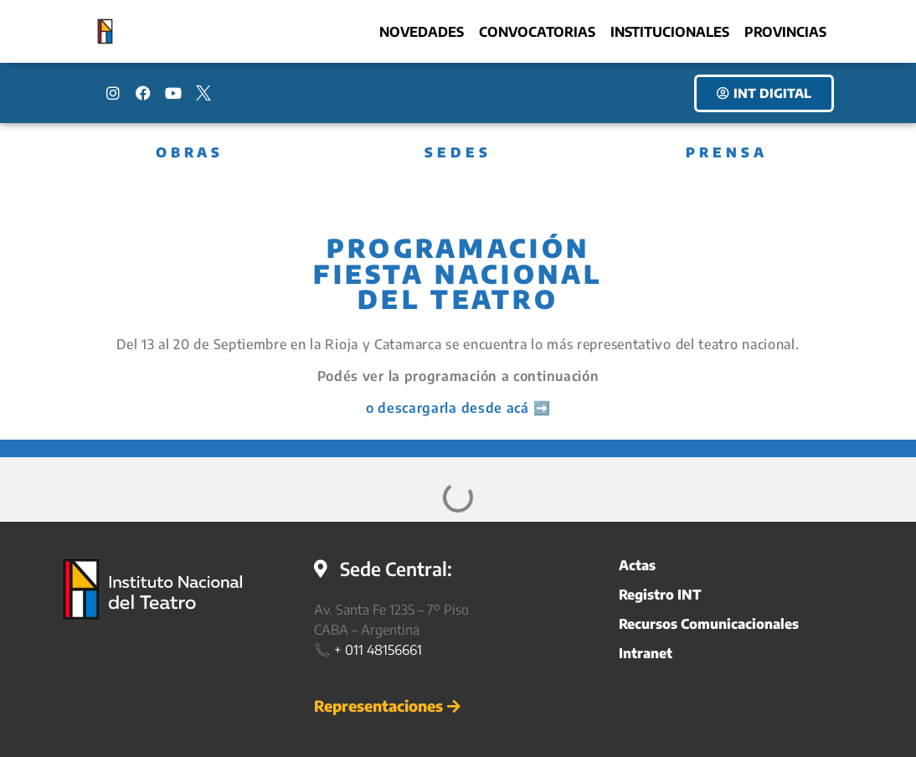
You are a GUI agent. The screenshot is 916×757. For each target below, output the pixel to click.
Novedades (421, 31)
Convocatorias (537, 31)
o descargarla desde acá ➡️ (458, 407)
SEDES (458, 152)
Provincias (785, 31)
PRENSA (727, 152)
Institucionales (669, 31)
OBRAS (190, 152)
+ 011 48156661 (378, 649)
